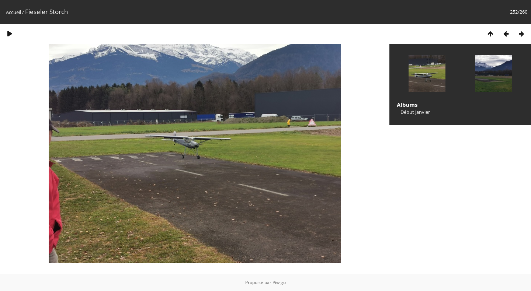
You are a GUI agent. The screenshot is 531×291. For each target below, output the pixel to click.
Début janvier (415, 112)
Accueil (13, 12)
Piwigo (279, 282)
